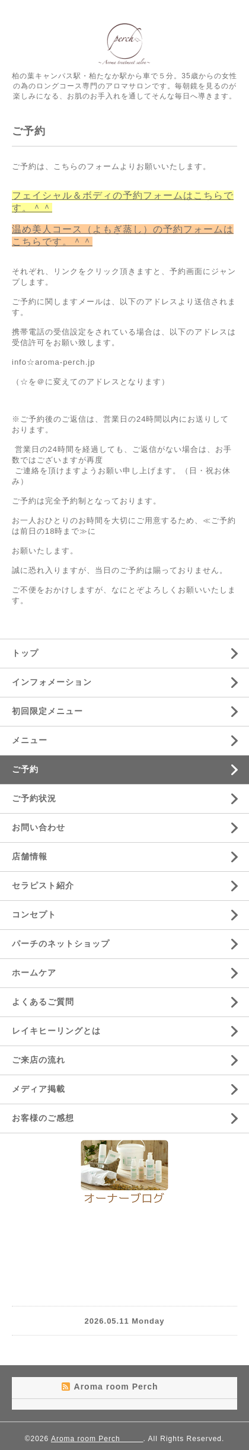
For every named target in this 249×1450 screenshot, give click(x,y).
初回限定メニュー (47, 711)
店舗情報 (29, 856)
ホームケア (34, 972)
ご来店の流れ (38, 1060)
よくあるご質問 (43, 1001)
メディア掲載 (38, 1089)
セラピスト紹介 (43, 885)
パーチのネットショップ (61, 943)
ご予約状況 (34, 798)
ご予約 (25, 769)
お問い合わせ (38, 827)
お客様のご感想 (43, 1118)
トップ (25, 653)
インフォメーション (52, 682)
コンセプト (34, 914)
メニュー (29, 740)
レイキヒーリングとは (56, 1030)
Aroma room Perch (97, 1439)
